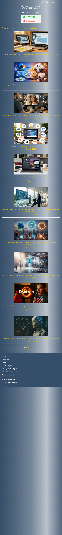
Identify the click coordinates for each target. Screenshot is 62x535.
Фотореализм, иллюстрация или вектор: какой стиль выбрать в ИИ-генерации (31, 115)
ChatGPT (5, 363)
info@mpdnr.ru (48, 2)
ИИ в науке (7, 366)
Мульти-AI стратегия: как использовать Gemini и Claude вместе (31, 85)
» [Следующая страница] (36, 347)
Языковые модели (9, 372)
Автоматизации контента (13, 375)
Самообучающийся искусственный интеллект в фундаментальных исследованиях (31, 338)
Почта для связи (47, 5)
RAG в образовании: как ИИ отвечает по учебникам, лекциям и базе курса (31, 54)
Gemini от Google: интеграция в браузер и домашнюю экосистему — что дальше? (31, 275)
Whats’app (30, 17)
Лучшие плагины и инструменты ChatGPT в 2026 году (31, 146)
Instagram (30, 21)
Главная (5, 360)
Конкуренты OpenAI (10, 369)
